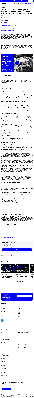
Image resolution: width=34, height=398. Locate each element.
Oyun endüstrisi (20, 336)
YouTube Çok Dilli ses (4, 335)
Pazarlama (2, 332)
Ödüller (19, 308)
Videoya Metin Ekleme (4, 371)
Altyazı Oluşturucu (3, 372)
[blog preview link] (8, 275)
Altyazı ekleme (3, 361)
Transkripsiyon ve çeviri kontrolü (6, 308)
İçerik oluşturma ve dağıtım (5, 336)
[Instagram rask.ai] (28, 396)
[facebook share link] (7, 255)
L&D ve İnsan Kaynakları (21, 335)
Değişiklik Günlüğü (21, 319)
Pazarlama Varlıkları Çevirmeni (22, 350)
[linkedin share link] (9, 255)
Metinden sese (3, 365)
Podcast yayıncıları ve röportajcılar (23, 332)
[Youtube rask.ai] (32, 396)
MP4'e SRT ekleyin (3, 369)
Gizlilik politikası (20, 394)
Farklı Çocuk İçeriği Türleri (5, 339)
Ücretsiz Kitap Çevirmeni (22, 351)
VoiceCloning (3, 311)
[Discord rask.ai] (26, 396)
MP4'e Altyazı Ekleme (4, 368)
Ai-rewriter (2, 315)
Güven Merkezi (3, 324)
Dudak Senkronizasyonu (4, 375)
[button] (15, 3)
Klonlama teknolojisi (5, 202)
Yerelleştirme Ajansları (4, 329)
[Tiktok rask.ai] (30, 396)
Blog (18, 316)
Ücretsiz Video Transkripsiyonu (22, 348)
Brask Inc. (12, 395)
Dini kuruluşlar (3, 343)
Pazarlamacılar (20, 329)
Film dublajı (19, 339)
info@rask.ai (31, 394)
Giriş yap (17, 3)
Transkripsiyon (3, 358)
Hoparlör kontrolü (3, 312)
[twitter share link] (5, 255)
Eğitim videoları (3, 333)
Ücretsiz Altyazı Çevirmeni (22, 347)
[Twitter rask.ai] (23, 396)
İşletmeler (19, 333)
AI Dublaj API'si (20, 313)
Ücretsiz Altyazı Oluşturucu (22, 344)
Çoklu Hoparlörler (3, 314)
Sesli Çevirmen (3, 362)
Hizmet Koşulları (26, 394)
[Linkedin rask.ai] (25, 396)
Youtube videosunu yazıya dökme (6, 355)
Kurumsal (19, 317)
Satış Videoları (3, 342)
